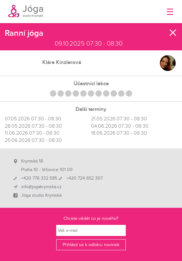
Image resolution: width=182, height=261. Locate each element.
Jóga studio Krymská (41, 195)
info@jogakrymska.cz (41, 186)
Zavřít (173, 32)
